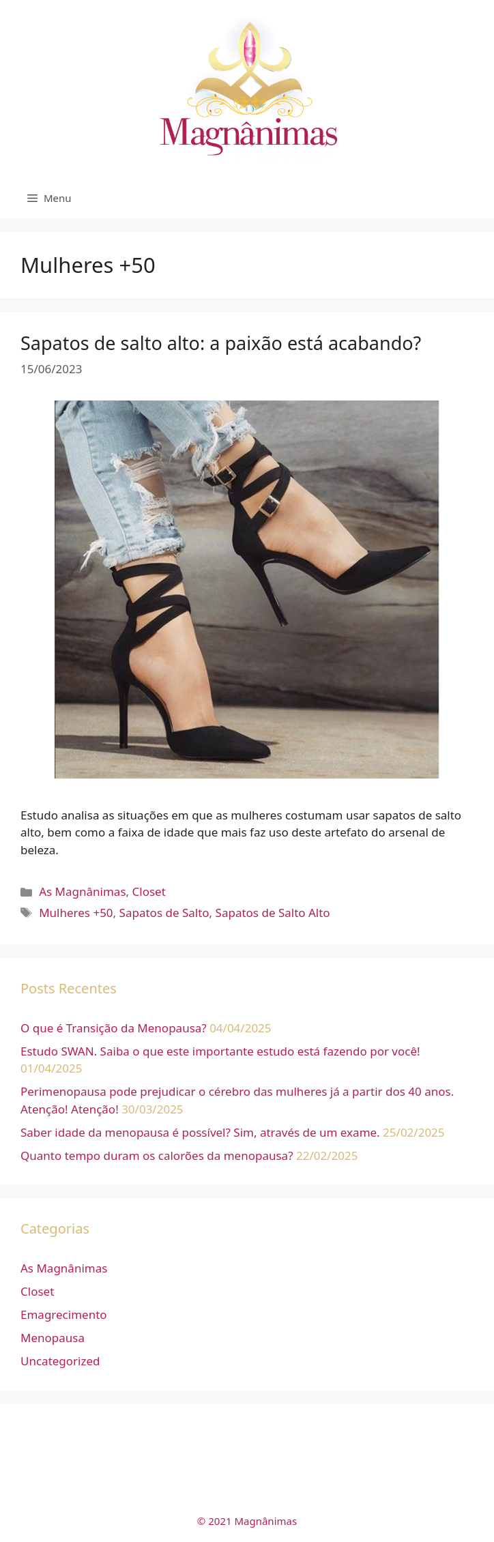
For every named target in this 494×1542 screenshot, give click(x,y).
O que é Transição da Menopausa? (113, 1028)
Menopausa (52, 1337)
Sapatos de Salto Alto (273, 912)
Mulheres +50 (76, 912)
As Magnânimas (82, 891)
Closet (149, 891)
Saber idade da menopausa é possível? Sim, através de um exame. (200, 1132)
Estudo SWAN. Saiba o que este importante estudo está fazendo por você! (220, 1051)
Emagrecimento (63, 1314)
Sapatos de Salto (164, 912)
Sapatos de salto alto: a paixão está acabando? (220, 342)
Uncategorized (60, 1361)
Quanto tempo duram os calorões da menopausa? (156, 1155)
